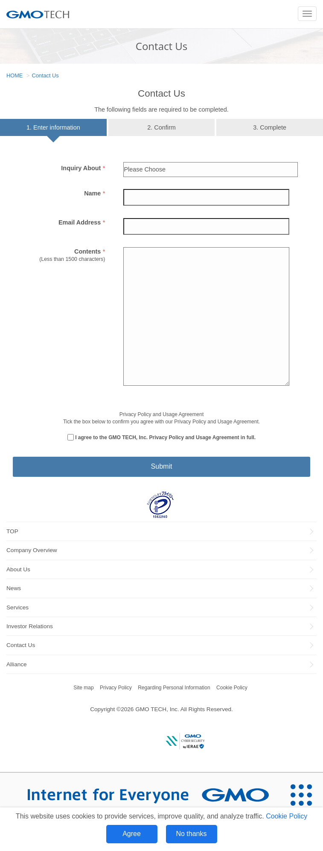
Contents (89, 251)
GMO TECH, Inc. (157, 709)
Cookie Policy (286, 816)
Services (17, 607)
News (13, 588)
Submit (161, 466)
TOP (12, 531)
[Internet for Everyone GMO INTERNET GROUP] (139, 795)
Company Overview (31, 550)
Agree (131, 833)
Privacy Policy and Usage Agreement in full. (202, 437)
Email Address (81, 222)
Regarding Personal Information (174, 688)
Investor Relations (29, 626)
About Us (18, 569)
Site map (83, 688)
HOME (14, 75)
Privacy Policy (116, 688)
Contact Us (45, 75)
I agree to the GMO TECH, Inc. (165, 437)
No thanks (191, 833)
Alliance (16, 664)
